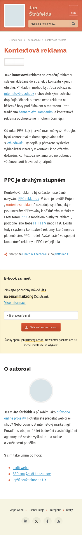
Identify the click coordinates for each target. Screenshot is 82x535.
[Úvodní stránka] (5, 40)
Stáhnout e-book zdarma (43, 327)
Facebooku (40, 254)
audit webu (20, 467)
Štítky (69, 510)
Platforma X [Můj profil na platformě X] (36, 521)
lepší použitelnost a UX (29, 479)
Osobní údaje (36, 510)
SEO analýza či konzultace (32, 473)
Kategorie (55, 510)
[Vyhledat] (73, 23)
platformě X (61, 254)
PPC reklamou (28, 198)
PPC (24, 216)
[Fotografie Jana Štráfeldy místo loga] (14, 15)
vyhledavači (15, 142)
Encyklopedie (34, 40)
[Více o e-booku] (68, 291)
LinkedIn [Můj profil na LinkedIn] (25, 521)
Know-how (16, 40)
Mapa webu (16, 510)
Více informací (15, 302)
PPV (43, 223)
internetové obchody (19, 93)
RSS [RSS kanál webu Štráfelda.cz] (58, 521)
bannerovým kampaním (36, 111)
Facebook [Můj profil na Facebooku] (48, 521)
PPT (36, 223)
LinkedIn (27, 254)
